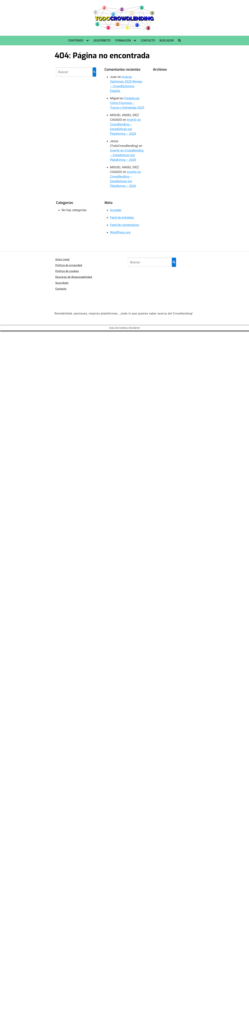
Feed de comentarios (124, 225)
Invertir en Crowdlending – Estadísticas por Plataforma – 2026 (127, 155)
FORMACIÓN (123, 40)
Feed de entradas (122, 217)
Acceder (115, 210)
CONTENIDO (76, 40)
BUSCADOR (166, 40)
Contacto (61, 288)
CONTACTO (148, 40)
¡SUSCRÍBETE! (102, 40)
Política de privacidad (68, 265)
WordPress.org (120, 232)
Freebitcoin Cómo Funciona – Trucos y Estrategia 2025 (127, 102)
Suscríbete (61, 282)
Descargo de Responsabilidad (73, 277)
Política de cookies (67, 271)
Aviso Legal (62, 259)
